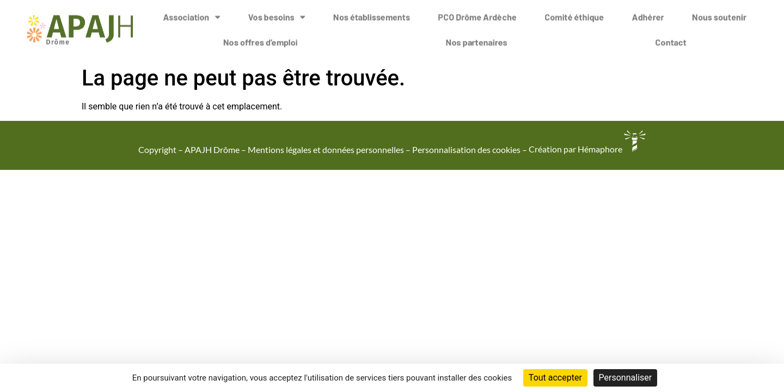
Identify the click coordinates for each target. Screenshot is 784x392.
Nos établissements (371, 13)
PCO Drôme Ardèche (477, 13)
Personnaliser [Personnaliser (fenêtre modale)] (625, 377)
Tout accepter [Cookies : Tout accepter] (555, 377)
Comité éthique (574, 13)
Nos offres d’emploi (260, 38)
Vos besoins (276, 13)
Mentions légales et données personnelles (326, 149)
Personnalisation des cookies (466, 149)
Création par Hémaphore (587, 149)
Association (191, 13)
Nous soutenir (719, 13)
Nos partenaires (476, 38)
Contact (671, 38)
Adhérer (648, 13)
